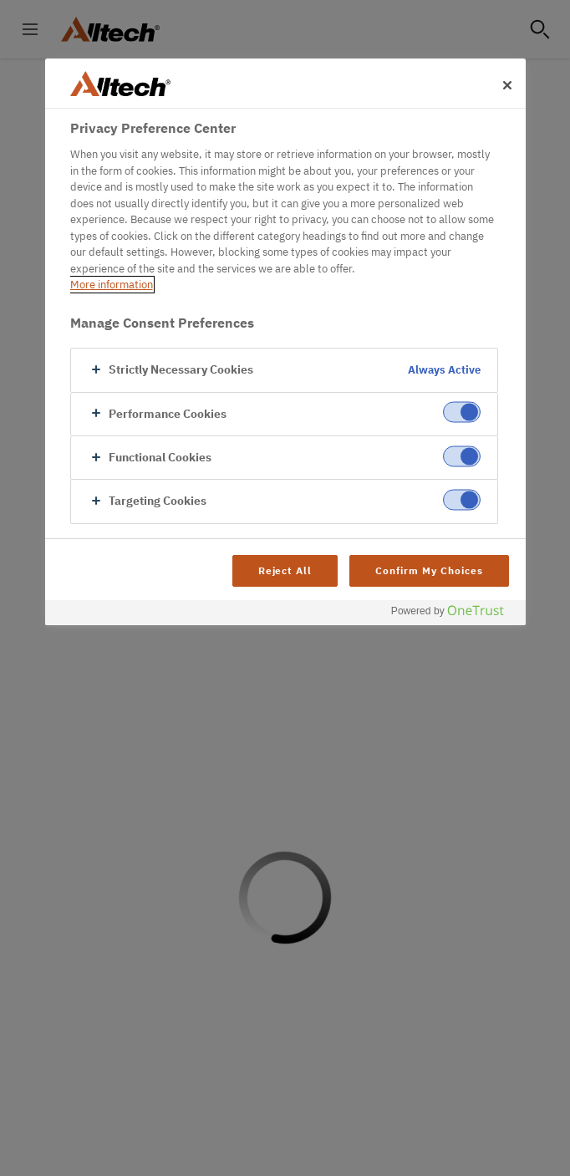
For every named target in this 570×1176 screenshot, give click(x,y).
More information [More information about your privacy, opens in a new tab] (111, 284)
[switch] (462, 412)
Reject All (285, 570)
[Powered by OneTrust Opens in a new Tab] (453, 614)
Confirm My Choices (428, 570)
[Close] (507, 85)
